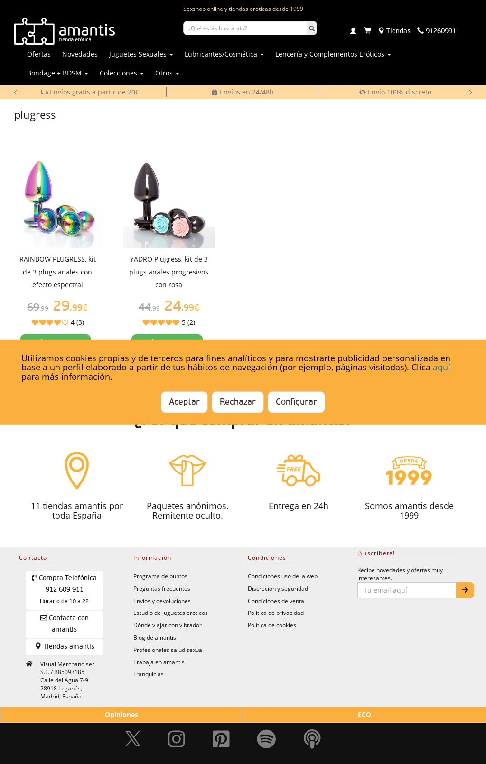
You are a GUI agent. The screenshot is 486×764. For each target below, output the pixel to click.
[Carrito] (367, 31)
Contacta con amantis (64, 623)
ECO (364, 714)
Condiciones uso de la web (283, 576)
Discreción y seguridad (278, 588)
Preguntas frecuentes (161, 588)
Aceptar (184, 402)
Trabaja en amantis (159, 662)
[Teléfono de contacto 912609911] (438, 31)
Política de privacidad (276, 612)
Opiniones (121, 714)
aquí (441, 367)
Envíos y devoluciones (162, 600)
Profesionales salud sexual (168, 649)
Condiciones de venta (276, 600)
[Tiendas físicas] (394, 31)
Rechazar (238, 402)
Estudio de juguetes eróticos (170, 612)
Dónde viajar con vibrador (167, 625)
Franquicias (148, 674)
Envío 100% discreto (395, 91)
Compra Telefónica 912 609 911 (64, 589)
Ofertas (39, 53)
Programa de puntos (160, 576)
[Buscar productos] (245, 28)
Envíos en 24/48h (242, 91)
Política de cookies (272, 625)
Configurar (296, 402)
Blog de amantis (154, 637)
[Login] (353, 32)
